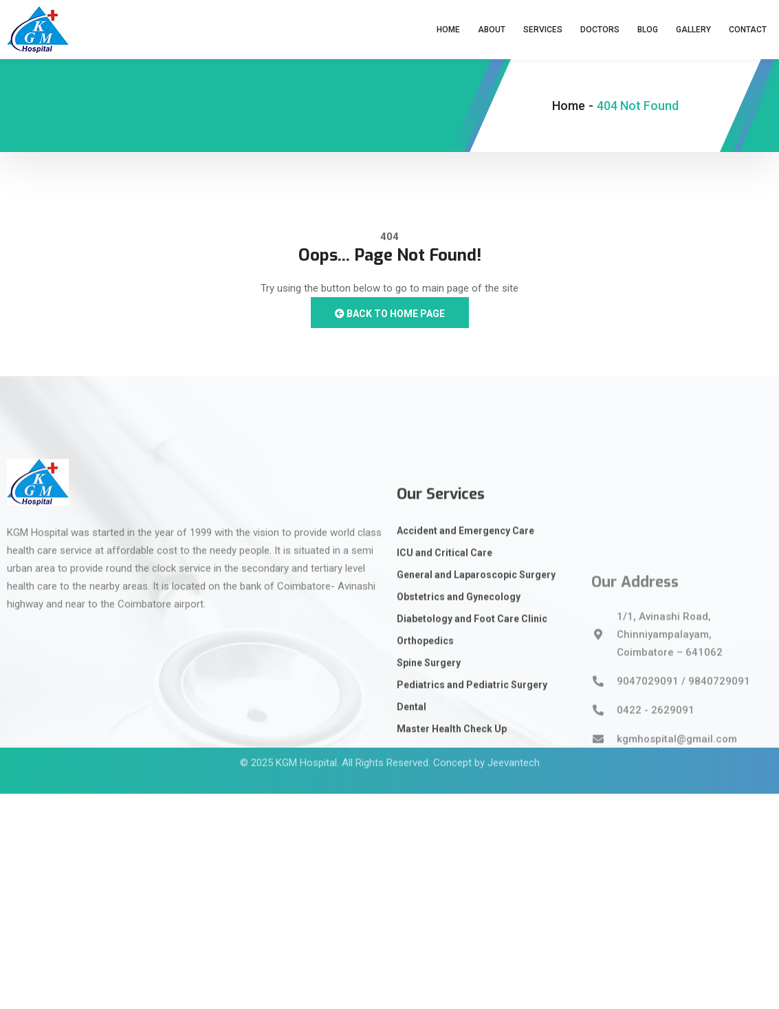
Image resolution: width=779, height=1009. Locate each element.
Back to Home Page (390, 313)
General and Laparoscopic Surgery (476, 662)
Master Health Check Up (452, 816)
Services (542, 29)
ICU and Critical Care (444, 640)
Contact (748, 29)
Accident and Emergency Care (465, 618)
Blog (647, 29)
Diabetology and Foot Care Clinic (472, 706)
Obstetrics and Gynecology (458, 684)
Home (448, 29)
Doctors (599, 29)
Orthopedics (425, 728)
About (491, 29)
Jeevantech (513, 748)
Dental (411, 794)
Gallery (693, 29)
